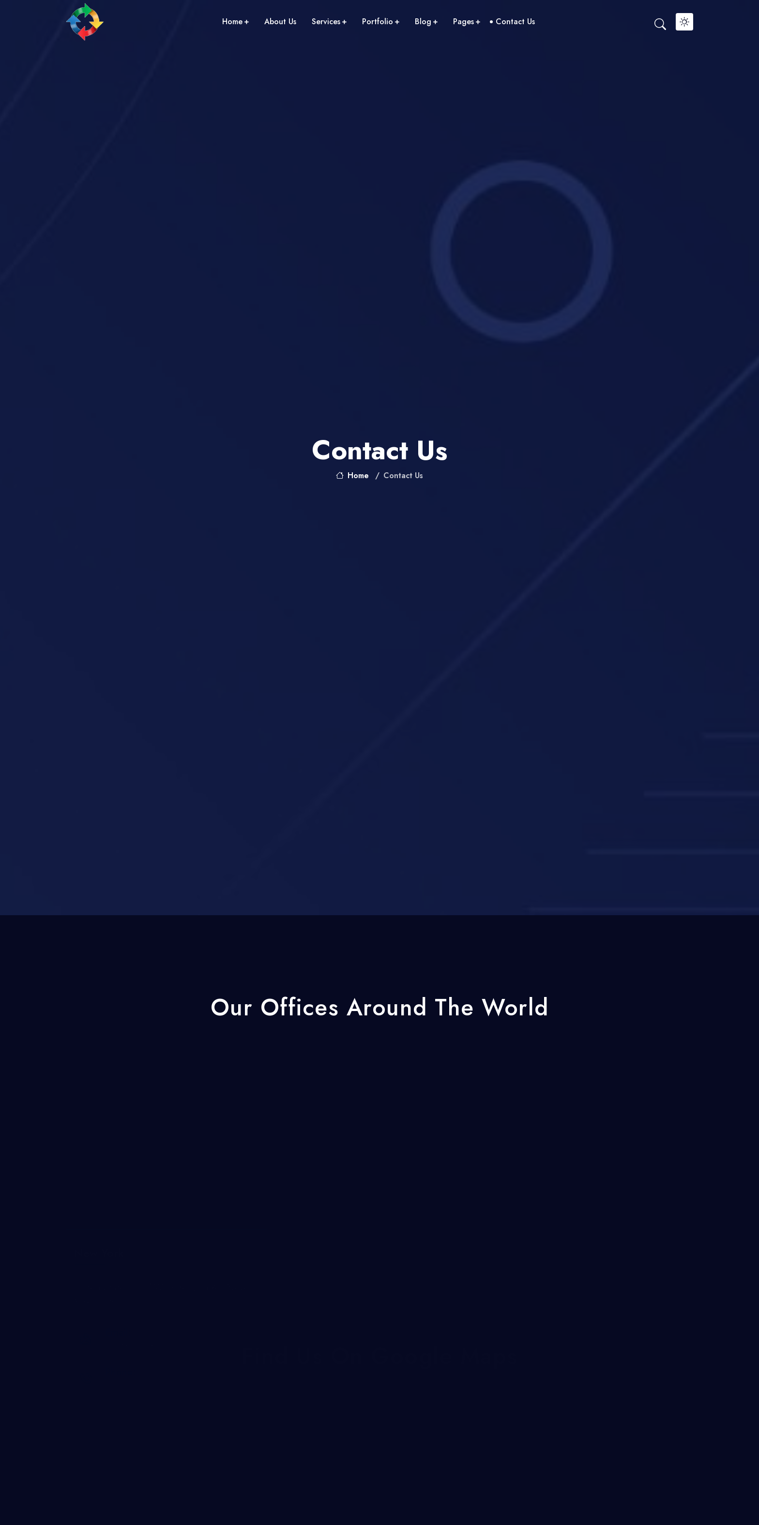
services (329, 21)
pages (466, 21)
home (235, 21)
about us (280, 21)
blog (426, 21)
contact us (515, 21)
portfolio (380, 21)
